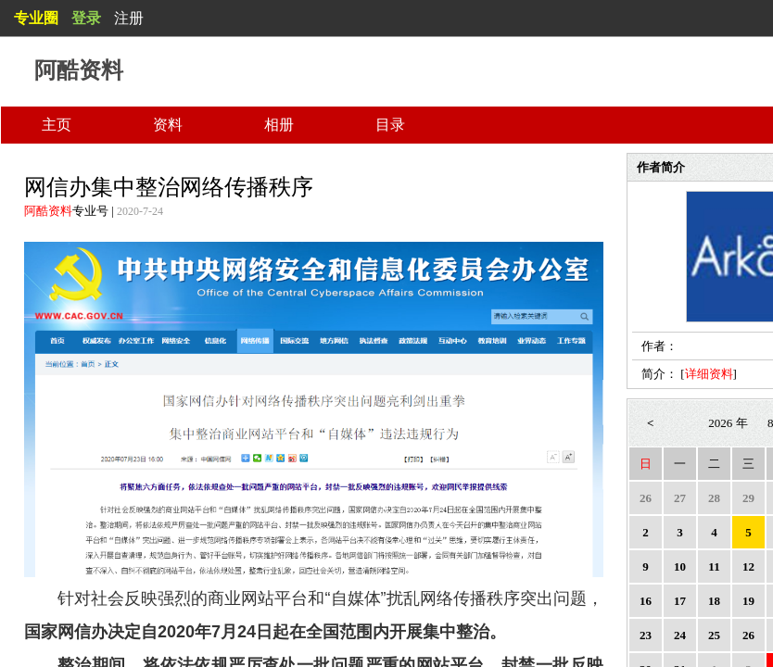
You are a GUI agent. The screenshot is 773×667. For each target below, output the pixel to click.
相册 (279, 124)
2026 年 (727, 423)
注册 (129, 18)
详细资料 (709, 374)
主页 (56, 124)
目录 (390, 124)
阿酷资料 (48, 211)
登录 (86, 18)
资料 (168, 124)
